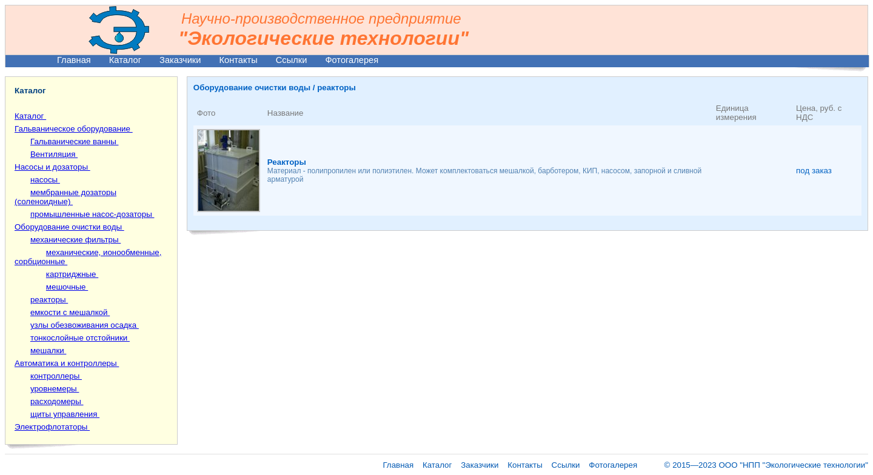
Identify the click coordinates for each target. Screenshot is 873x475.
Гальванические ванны (74, 141)
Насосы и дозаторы (52, 166)
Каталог (125, 60)
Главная (74, 60)
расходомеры (57, 401)
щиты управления (64, 414)
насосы (45, 179)
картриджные (72, 274)
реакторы (49, 299)
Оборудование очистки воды (69, 226)
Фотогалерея (351, 60)
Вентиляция (54, 154)
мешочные (67, 286)
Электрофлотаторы (52, 426)
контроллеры (56, 375)
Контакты (238, 60)
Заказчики (180, 60)
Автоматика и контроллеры (67, 363)
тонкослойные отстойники (80, 337)
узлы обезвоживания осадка (84, 325)
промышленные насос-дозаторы (92, 214)
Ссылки (291, 60)
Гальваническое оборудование (74, 128)
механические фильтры (75, 239)
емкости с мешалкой (70, 312)
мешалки (48, 350)
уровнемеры (54, 388)
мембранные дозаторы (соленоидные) (65, 197)
